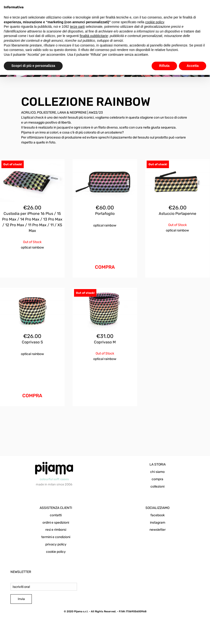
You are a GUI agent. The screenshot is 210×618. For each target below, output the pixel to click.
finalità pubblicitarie (94, 36)
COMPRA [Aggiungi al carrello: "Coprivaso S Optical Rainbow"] (32, 395)
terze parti (77, 26)
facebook (157, 515)
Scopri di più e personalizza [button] (33, 66)
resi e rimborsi (55, 530)
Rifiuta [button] (164, 66)
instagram (157, 523)
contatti (56, 515)
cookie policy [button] (154, 22)
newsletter (157, 530)
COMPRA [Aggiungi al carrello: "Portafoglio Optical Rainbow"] (105, 267)
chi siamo (157, 472)
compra (157, 479)
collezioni (157, 486)
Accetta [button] (193, 66)
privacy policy (55, 544)
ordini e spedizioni (55, 523)
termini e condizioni (55, 537)
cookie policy (56, 552)
